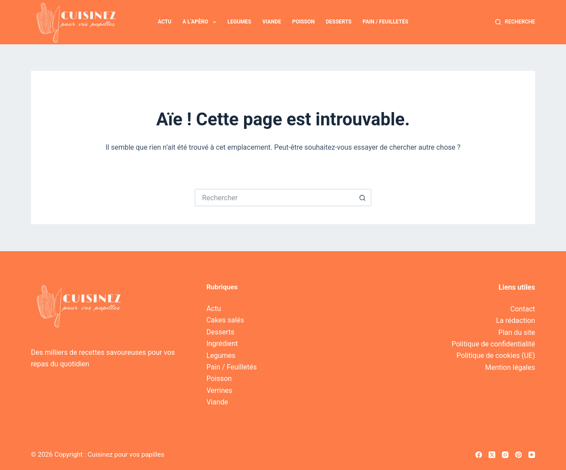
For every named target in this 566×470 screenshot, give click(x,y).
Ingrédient (222, 343)
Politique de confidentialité (493, 344)
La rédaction (515, 320)
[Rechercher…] (274, 197)
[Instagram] (505, 454)
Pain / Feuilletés (385, 22)
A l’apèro (201, 22)
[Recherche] (515, 22)
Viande (271, 22)
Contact (522, 309)
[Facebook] (478, 454)
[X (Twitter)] (492, 454)
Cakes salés (225, 320)
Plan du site (516, 332)
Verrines (220, 390)
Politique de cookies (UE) (495, 355)
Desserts (339, 22)
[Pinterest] (518, 454)
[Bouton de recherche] (362, 197)
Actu (165, 22)
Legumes (239, 22)
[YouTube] (531, 454)
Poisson (303, 22)
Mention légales (510, 367)
